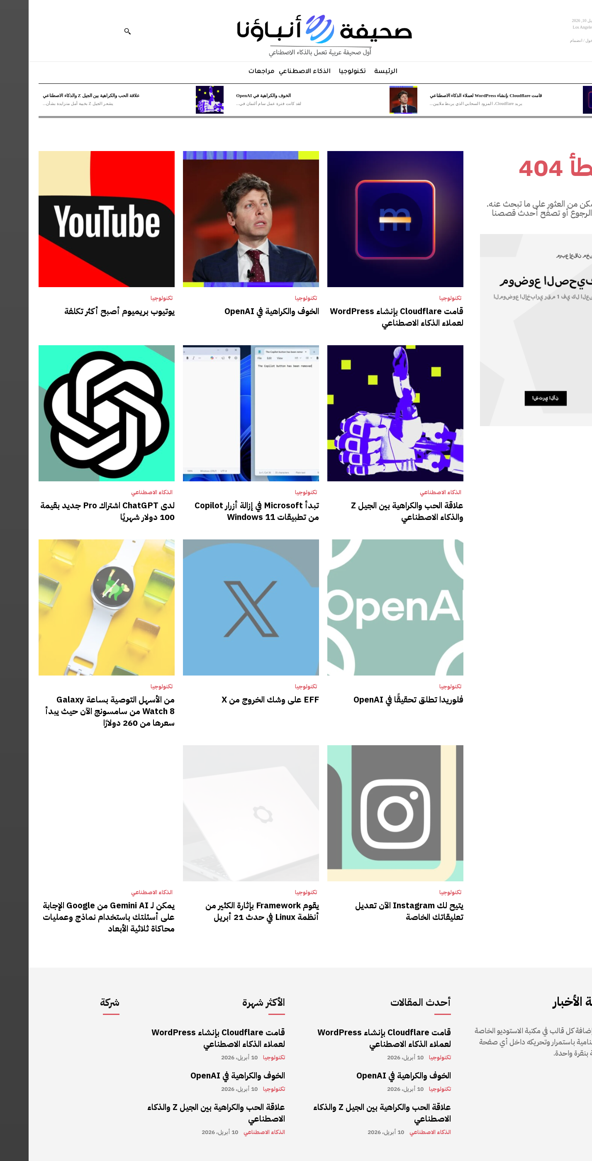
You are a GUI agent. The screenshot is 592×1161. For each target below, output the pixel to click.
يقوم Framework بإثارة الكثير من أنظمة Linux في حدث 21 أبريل (233, 911)
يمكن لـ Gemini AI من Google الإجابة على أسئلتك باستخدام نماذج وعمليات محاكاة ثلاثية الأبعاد (80, 917)
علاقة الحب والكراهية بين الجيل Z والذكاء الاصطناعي (62, 95)
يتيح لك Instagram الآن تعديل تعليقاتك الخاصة (380, 911)
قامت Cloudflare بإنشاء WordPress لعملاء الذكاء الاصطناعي (457, 95)
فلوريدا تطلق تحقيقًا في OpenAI (380, 699)
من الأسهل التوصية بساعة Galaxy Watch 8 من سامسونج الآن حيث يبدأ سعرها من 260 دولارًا (81, 711)
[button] (98, 31)
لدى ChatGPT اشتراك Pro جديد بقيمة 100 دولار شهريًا (79, 511)
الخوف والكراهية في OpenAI (234, 95)
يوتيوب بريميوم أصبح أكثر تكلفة (91, 311)
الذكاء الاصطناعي (412, 492)
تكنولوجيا (422, 298)
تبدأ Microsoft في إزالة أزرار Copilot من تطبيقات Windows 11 (228, 511)
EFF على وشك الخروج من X (241, 699)
